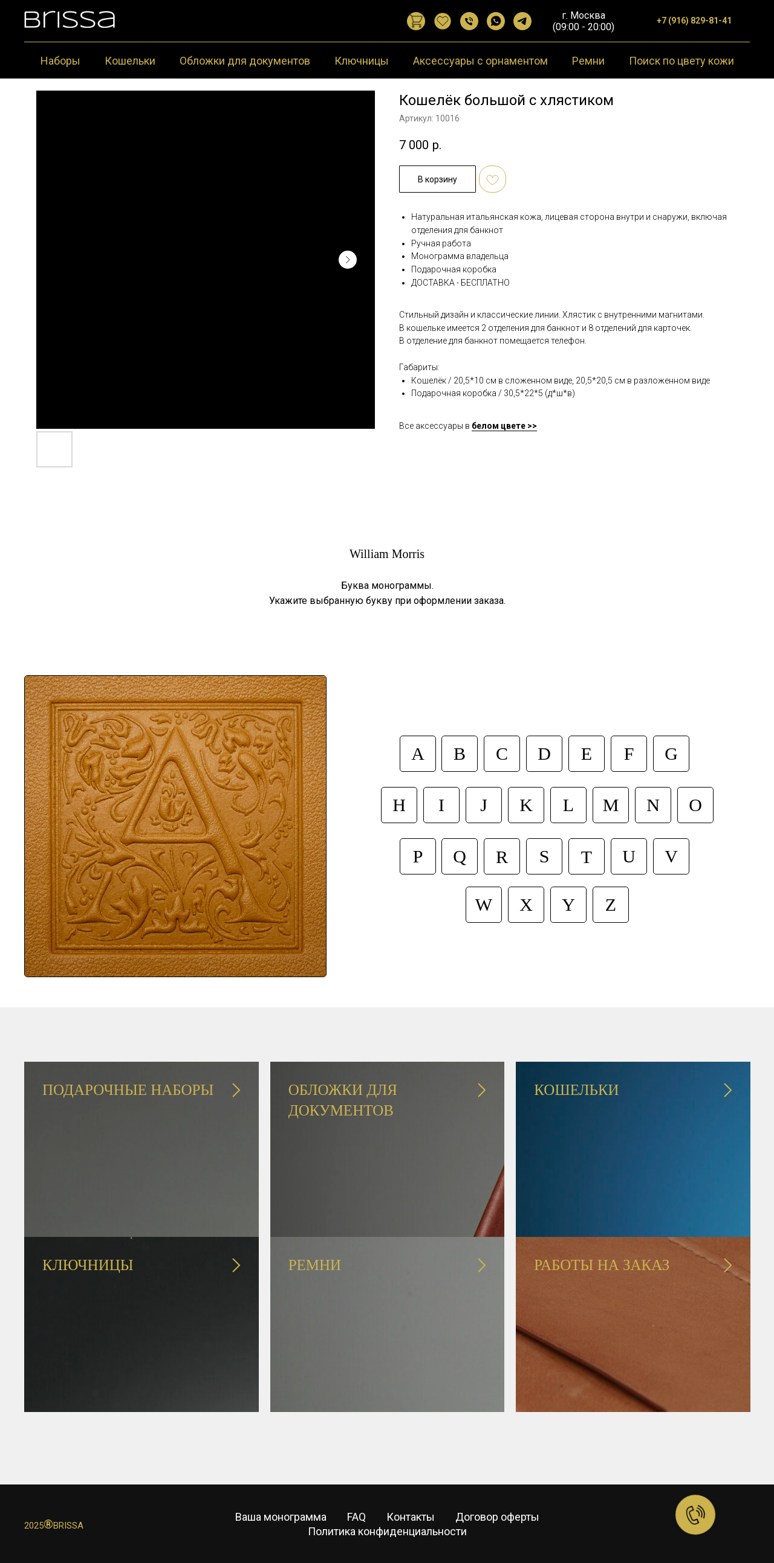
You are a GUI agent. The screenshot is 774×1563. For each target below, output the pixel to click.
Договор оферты (497, 1516)
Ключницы (361, 60)
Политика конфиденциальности (387, 1531)
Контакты (410, 1516)
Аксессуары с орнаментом (480, 60)
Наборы (60, 60)
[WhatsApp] (496, 21)
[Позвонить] (469, 21)
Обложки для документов (245, 60)
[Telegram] (522, 21)
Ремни (588, 60)
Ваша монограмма (281, 1516)
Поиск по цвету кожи (681, 60)
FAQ (356, 1516)
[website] (416, 21)
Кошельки (130, 60)
